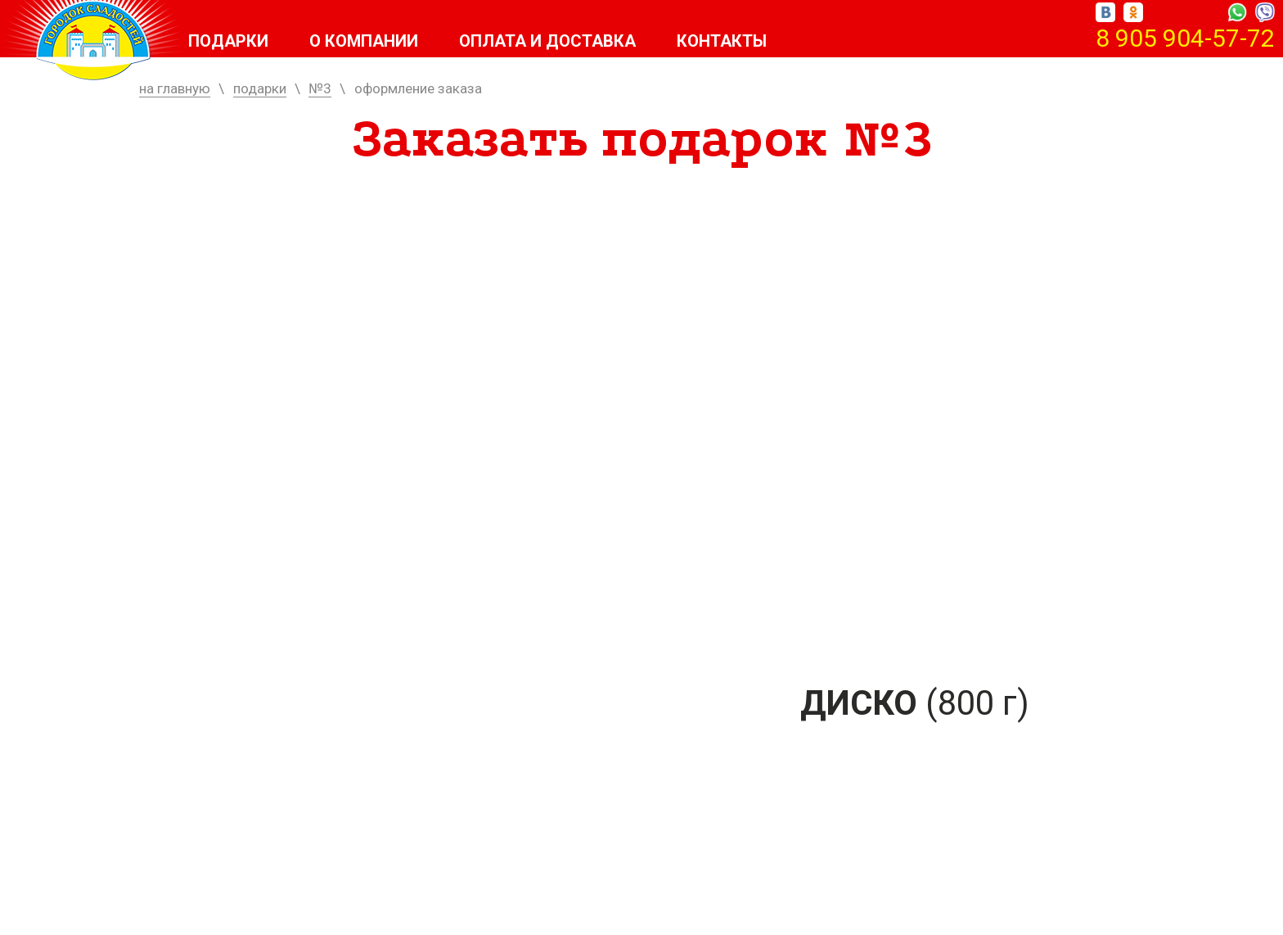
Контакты (722, 41)
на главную (174, 88)
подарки (259, 88)
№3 (319, 88)
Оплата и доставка (547, 41)
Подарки (228, 41)
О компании (363, 41)
